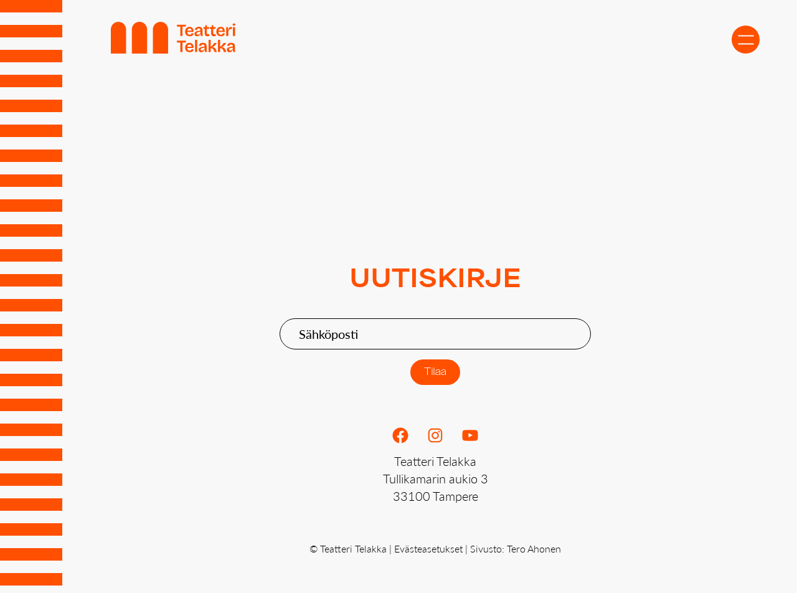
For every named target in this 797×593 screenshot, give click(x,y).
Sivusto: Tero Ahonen (515, 548)
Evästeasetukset (428, 548)
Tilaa (435, 372)
